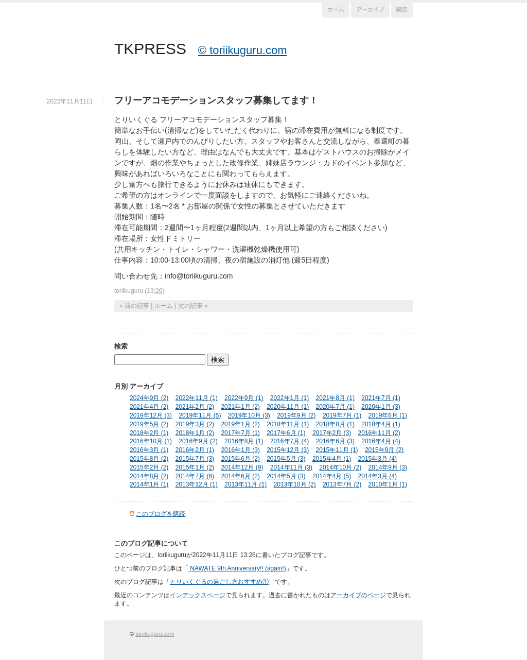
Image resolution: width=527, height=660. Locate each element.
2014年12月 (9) (242, 467)
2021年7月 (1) (380, 398)
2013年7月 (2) (342, 484)
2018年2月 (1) (149, 433)
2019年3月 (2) (194, 424)
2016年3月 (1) (149, 450)
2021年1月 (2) (240, 406)
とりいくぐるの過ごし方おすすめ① (219, 581)
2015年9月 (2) (384, 450)
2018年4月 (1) (380, 424)
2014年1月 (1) (149, 484)
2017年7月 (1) (240, 433)
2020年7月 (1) (335, 406)
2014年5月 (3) (286, 476)
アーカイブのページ (358, 595)
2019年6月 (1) (387, 415)
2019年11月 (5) (200, 415)
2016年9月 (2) (198, 441)
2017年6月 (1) (286, 433)
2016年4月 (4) (380, 441)
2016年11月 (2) (379, 433)
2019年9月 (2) (296, 415)
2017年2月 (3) (331, 433)
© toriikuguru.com (242, 50)
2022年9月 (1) (243, 398)
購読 (402, 9)
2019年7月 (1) (342, 415)
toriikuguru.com (154, 634)
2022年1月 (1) (289, 398)
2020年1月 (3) (380, 406)
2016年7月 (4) (289, 441)
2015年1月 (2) (194, 467)
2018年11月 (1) (288, 424)
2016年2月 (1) (194, 450)
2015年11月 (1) (337, 450)
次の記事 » (193, 305)
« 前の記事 (134, 305)
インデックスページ (197, 595)
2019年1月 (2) (240, 424)
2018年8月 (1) (335, 424)
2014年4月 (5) (331, 476)
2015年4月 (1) (331, 458)
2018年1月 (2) (194, 433)
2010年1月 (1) (387, 484)
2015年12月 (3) (288, 450)
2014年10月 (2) (340, 467)
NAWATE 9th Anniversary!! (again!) (237, 568)
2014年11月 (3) (291, 467)
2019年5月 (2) (149, 424)
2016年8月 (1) (243, 441)
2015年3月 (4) (377, 458)
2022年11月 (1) (196, 398)
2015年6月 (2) (240, 458)
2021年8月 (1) (335, 398)
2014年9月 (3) (387, 467)
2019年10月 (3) (249, 415)
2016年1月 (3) (240, 450)
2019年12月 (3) (151, 415)
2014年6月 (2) (240, 476)
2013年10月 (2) (295, 484)
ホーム (335, 9)
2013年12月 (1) (196, 484)
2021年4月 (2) (149, 406)
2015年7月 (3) (194, 458)
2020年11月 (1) (288, 406)
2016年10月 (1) (151, 441)
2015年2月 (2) (149, 467)
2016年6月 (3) (335, 441)
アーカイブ (370, 9)
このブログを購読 (160, 513)
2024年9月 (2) (149, 398)
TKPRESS (150, 48)
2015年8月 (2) (149, 458)
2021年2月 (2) (194, 406)
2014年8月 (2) (149, 476)
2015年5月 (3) (286, 458)
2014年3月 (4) (377, 476)
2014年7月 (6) (194, 476)
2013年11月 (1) (245, 484)
